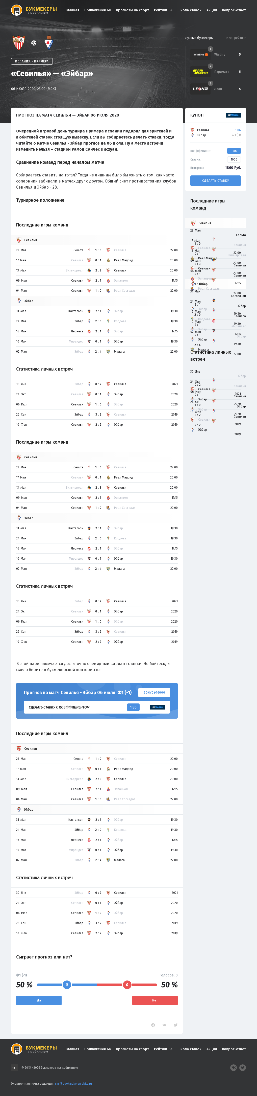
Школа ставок (189, 10)
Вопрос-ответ (234, 10)
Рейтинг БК (163, 10)
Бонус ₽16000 (154, 692)
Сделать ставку (215, 180)
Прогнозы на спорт (132, 10)
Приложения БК (97, 10)
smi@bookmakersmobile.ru (73, 1083)
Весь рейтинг (236, 38)
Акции (212, 10)
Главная (72, 10)
